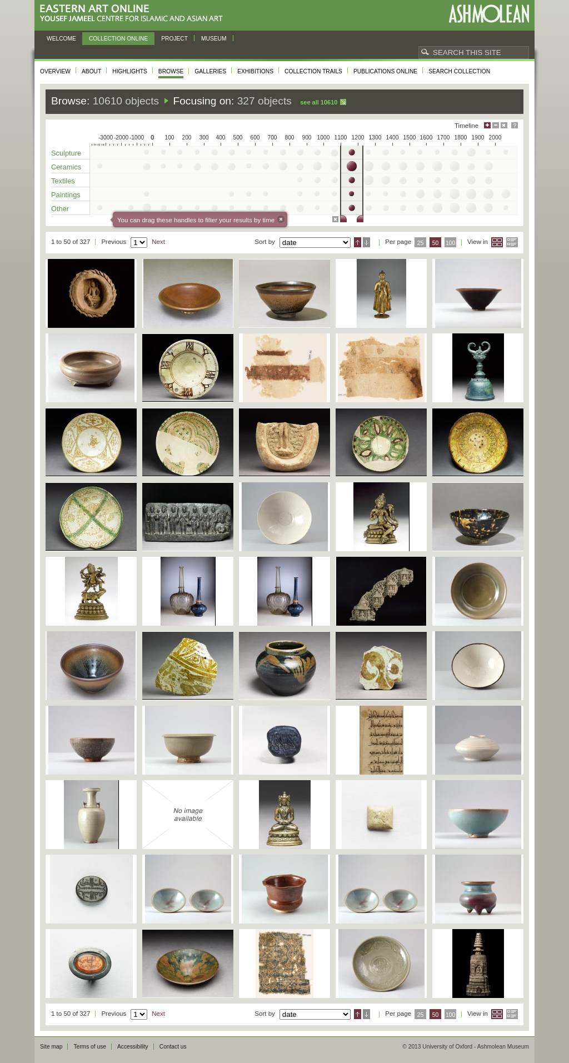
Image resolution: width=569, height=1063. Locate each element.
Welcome (61, 39)
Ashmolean (488, 13)
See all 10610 (318, 102)
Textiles (63, 181)
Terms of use (89, 1047)
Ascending (357, 242)
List (512, 242)
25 (420, 243)
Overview (55, 71)
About (91, 71)
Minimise (495, 125)
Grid (497, 242)
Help (514, 125)
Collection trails (313, 71)
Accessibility (132, 1047)
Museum (214, 39)
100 (450, 243)
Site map (51, 1047)
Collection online (118, 39)
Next (158, 241)
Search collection (459, 71)
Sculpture (66, 153)
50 (435, 243)
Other (60, 208)
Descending (366, 242)
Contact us (173, 1047)
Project (174, 39)
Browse (171, 71)
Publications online (385, 71)
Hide (504, 125)
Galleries (210, 71)
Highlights (129, 71)
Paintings (66, 195)
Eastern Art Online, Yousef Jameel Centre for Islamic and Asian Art (134, 13)
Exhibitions (255, 71)
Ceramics (66, 167)
